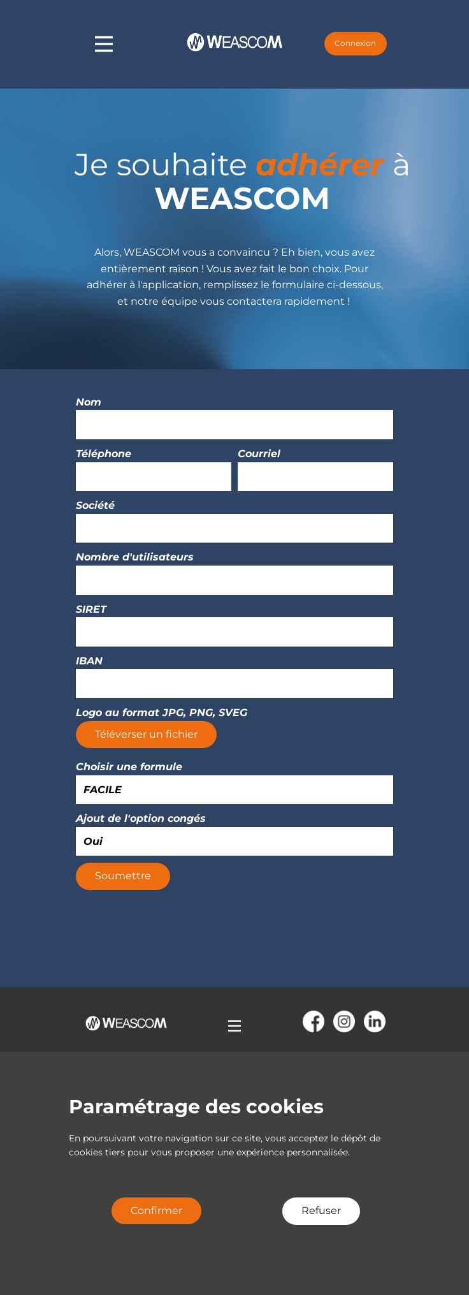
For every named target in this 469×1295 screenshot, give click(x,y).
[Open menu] (234, 1026)
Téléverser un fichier (146, 734)
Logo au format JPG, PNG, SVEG (161, 712)
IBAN (89, 661)
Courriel (259, 454)
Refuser (321, 1210)
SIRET (91, 609)
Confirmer (156, 1210)
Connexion (355, 43)
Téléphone (103, 454)
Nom (88, 402)
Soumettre (123, 876)
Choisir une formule (129, 767)
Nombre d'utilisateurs (135, 557)
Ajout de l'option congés (141, 818)
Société (95, 505)
